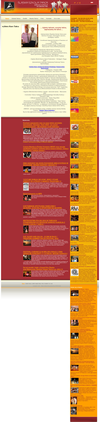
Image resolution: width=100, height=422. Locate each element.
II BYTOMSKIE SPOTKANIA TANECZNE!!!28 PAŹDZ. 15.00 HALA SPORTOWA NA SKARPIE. (42, 207)
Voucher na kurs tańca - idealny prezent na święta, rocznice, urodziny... (82, 122)
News (7, 18)
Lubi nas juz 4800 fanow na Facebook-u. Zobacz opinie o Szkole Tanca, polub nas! (83, 54)
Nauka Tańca (34, 18)
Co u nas (57, 18)
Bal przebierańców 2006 (77, 395)
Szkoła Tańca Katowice (47, 110)
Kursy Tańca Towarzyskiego (78, 96)
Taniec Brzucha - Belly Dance (78, 163)
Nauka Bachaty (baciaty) (77, 244)
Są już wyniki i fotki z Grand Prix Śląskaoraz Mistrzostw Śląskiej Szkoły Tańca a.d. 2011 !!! (43, 268)
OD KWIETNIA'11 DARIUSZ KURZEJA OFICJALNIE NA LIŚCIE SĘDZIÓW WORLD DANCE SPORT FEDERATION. (82, 330)
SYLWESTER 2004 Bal (76, 405)
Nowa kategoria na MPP (32, 194)
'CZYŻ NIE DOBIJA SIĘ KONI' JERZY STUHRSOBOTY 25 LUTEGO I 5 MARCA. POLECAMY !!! (42, 180)
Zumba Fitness (74, 205)
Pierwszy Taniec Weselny (77, 183)
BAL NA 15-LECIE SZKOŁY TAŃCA (80, 289)
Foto (42, 18)
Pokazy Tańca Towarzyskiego (78, 255)
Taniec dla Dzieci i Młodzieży (78, 224)
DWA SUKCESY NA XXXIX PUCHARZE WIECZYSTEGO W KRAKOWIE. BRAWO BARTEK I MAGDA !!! (45, 164)
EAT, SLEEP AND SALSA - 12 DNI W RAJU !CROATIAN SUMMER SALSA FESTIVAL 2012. (82, 346)
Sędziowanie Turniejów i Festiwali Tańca (81, 214)
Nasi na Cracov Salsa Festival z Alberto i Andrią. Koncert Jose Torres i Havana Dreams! (83, 304)
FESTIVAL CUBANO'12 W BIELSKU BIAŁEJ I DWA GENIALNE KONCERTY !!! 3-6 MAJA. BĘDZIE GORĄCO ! (45, 253)
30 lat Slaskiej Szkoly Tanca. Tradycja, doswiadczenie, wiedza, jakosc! (81, 67)
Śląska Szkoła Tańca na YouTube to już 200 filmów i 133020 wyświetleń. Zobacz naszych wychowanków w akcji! (82, 78)
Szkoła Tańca (16, 18)
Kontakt (48, 18)
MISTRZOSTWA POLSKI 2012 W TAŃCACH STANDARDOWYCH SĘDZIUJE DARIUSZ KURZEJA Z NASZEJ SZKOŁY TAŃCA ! (44, 222)
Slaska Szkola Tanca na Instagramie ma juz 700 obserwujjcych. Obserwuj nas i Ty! (83, 107)
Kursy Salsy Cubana (76, 141)
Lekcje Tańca (74, 172)
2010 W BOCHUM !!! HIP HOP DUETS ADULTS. (83, 363)
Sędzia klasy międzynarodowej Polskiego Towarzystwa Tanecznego (47, 67)
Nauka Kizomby (75, 151)
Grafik (25, 18)
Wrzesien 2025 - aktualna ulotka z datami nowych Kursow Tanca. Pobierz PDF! (84, 25)
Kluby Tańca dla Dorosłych (78, 234)
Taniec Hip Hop (75, 194)
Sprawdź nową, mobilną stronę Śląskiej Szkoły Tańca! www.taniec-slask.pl (82, 35)
